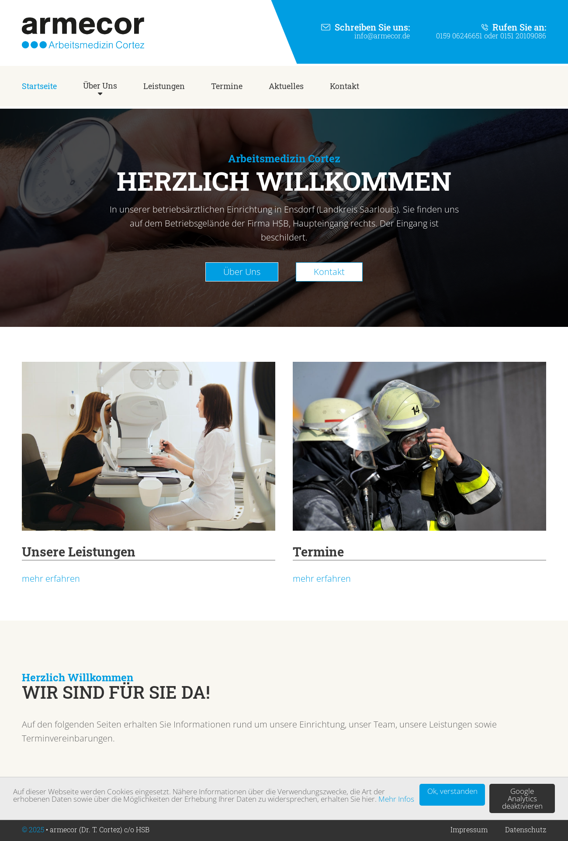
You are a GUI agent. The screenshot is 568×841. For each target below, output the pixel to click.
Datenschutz (525, 829)
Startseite (39, 86)
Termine (226, 86)
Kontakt (344, 86)
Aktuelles (286, 86)
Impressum (469, 829)
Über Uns (100, 85)
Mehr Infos (396, 799)
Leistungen (164, 86)
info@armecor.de (382, 35)
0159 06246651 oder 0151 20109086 (491, 35)
